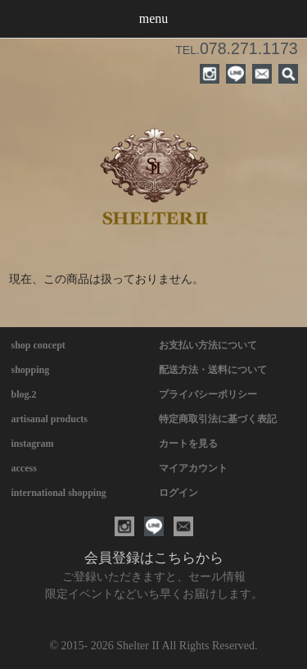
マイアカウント (193, 468)
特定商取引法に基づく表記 (218, 419)
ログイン (178, 492)
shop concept (38, 345)
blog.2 (24, 394)
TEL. (236, 50)
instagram (32, 443)
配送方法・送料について (213, 369)
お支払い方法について (208, 345)
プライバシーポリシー (208, 394)
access (24, 468)
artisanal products (49, 419)
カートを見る (188, 443)
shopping (30, 369)
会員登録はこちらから (153, 558)
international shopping (58, 492)
